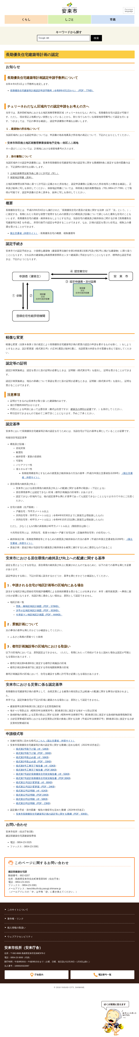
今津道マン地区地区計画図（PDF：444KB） (39, 614)
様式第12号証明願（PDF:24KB (32, 795)
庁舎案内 (39, 974)
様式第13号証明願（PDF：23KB (33, 803)
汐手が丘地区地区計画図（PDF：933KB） (38, 610)
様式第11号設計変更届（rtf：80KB (34, 782)
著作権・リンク (15, 918)
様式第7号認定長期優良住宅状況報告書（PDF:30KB (43, 778)
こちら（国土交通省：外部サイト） (56, 740)
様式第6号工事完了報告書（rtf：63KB (35, 766)
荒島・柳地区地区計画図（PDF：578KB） (38, 606)
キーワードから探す (69, 32)
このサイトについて (17, 909)
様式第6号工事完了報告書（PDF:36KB (36, 770)
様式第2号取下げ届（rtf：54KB (32, 749)
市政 (112, 19)
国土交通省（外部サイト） (24, 233)
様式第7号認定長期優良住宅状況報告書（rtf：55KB (42, 774)
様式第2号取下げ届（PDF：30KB (33, 753)
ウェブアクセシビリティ (20, 936)
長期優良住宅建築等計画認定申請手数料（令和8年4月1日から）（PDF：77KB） (52, 90)
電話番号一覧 (105, 974)
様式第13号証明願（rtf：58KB (31, 799)
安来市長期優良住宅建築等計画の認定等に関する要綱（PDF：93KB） (52, 814)
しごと (69, 19)
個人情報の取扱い (16, 927)
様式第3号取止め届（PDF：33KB (33, 761)
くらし (26, 19)
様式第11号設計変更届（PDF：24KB (35, 786)
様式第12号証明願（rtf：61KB (31, 790)
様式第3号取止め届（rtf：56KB (32, 757)
